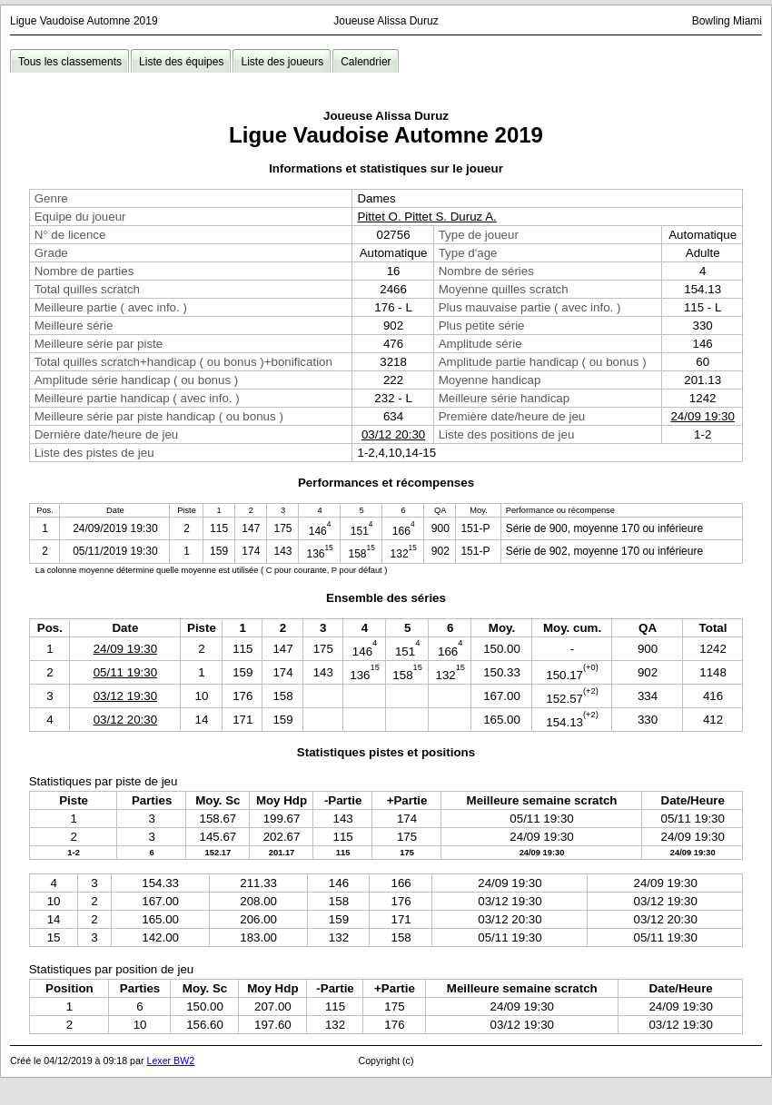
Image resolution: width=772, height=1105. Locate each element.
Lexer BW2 (170, 1060)
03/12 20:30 (393, 434)
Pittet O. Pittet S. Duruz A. (426, 216)
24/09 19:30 (702, 416)
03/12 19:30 (125, 696)
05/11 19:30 (125, 672)
